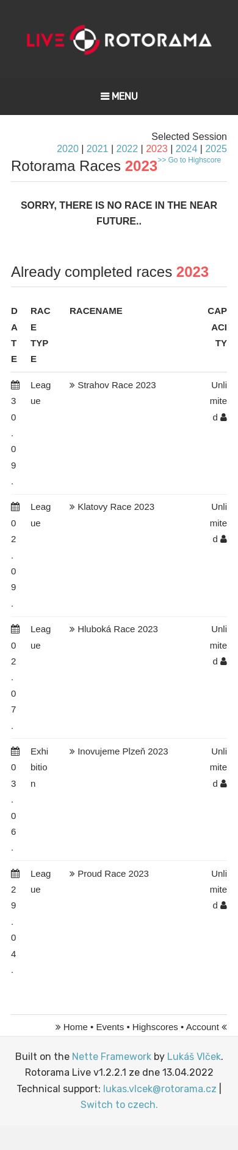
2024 (187, 149)
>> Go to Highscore (189, 160)
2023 (157, 149)
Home (75, 1027)
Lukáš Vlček (194, 1056)
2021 (98, 149)
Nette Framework (111, 1056)
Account (202, 1027)
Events (110, 1027)
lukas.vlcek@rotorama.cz (160, 1089)
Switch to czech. (119, 1104)
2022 (127, 149)
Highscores (155, 1027)
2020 (68, 149)
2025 (216, 149)
